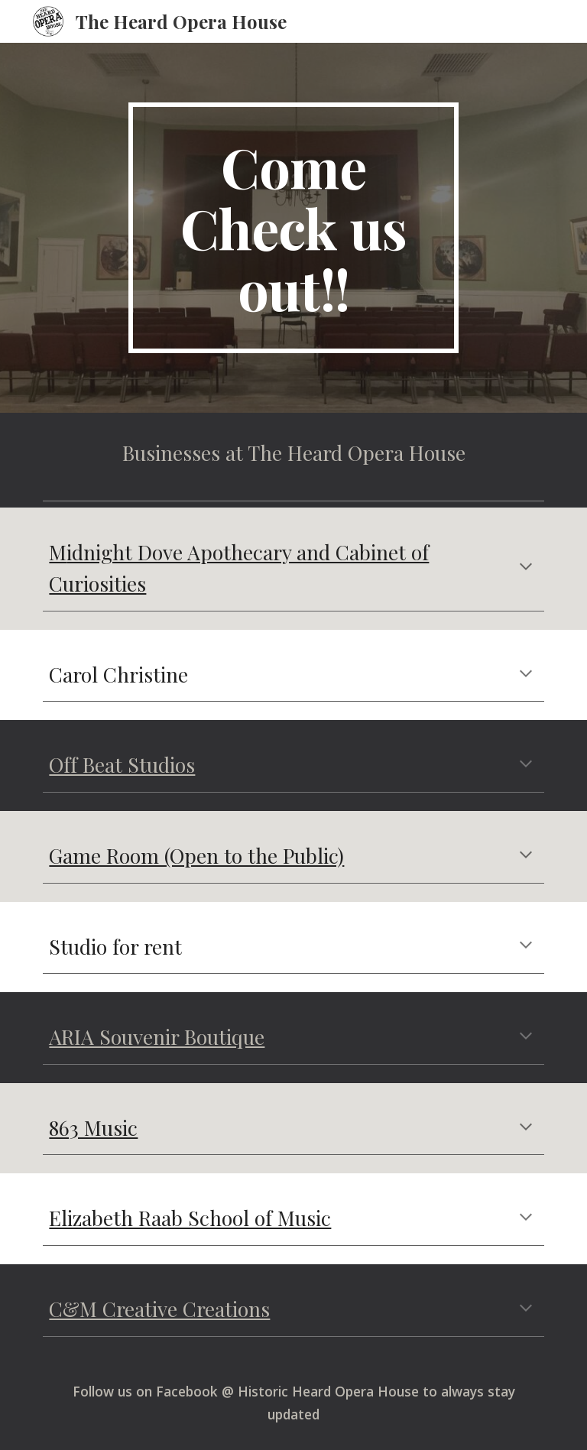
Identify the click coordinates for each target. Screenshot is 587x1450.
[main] (293, 227)
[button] (526, 568)
